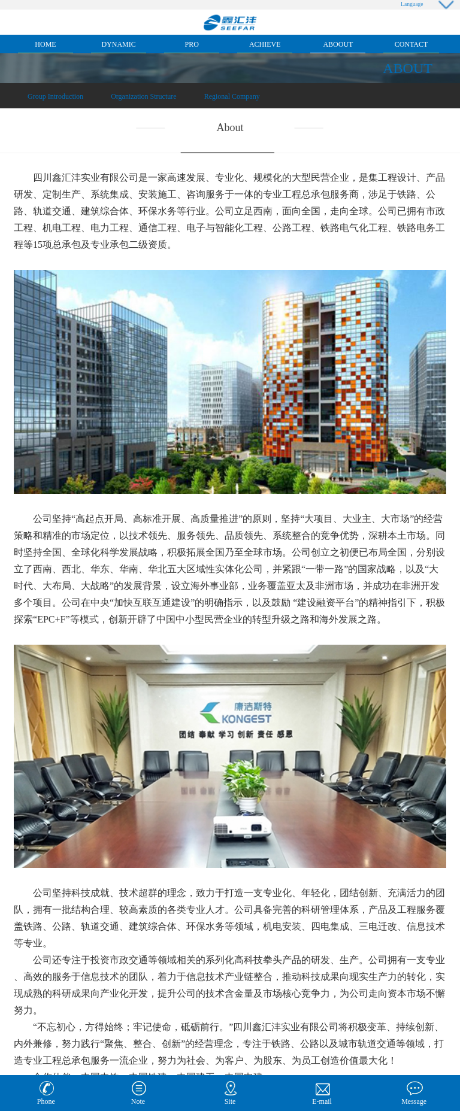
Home (45, 44)
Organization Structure (143, 96)
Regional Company (232, 96)
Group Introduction (55, 96)
